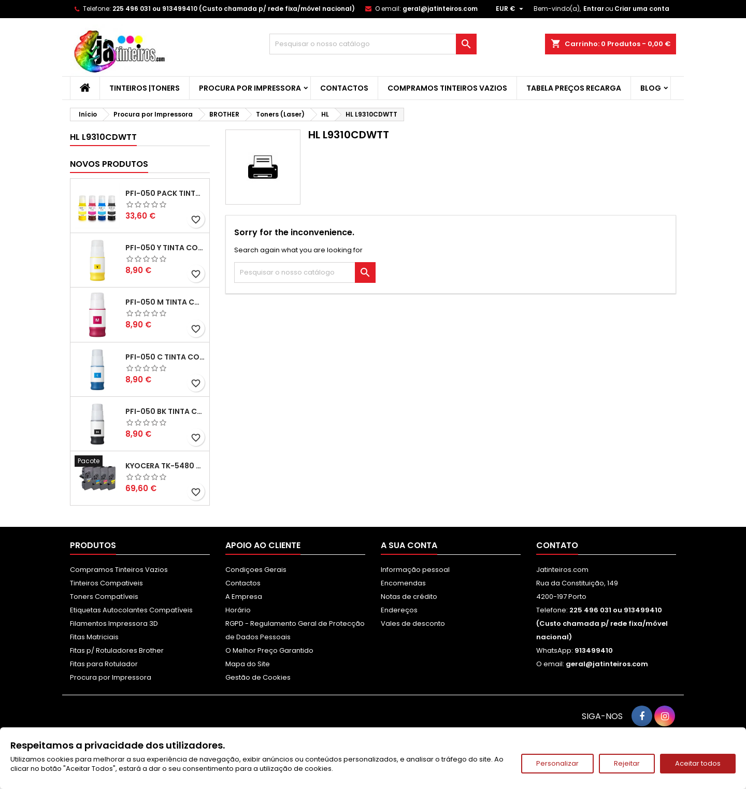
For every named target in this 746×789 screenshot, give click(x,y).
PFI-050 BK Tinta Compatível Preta (165, 411)
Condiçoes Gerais (255, 570)
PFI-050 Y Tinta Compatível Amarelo (165, 247)
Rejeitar (627, 763)
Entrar (593, 8)
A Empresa (243, 596)
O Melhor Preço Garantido (269, 650)
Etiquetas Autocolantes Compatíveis (131, 610)
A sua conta (409, 545)
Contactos (344, 88)
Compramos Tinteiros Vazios (447, 88)
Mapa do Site (247, 664)
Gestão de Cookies (258, 677)
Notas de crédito (409, 596)
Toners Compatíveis (104, 596)
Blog (650, 88)
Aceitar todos (698, 763)
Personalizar (557, 763)
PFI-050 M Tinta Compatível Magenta (165, 302)
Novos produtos (109, 164)
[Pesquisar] (373, 44)
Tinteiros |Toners (144, 88)
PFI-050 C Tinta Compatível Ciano (165, 357)
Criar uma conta (641, 8)
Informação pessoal (415, 570)
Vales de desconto (413, 623)
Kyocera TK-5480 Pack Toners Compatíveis (165, 466)
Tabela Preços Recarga (573, 88)
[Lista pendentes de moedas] (511, 9)
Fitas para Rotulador (104, 664)
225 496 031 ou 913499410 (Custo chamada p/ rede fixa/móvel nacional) (233, 8)
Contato (557, 545)
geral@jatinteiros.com (440, 8)
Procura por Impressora (250, 88)
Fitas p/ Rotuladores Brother (117, 650)
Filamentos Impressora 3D (114, 623)
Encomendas (403, 583)
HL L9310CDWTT (103, 137)
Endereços (399, 610)
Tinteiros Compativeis (106, 583)
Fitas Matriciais (94, 637)
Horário (238, 610)
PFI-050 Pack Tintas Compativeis (165, 193)
